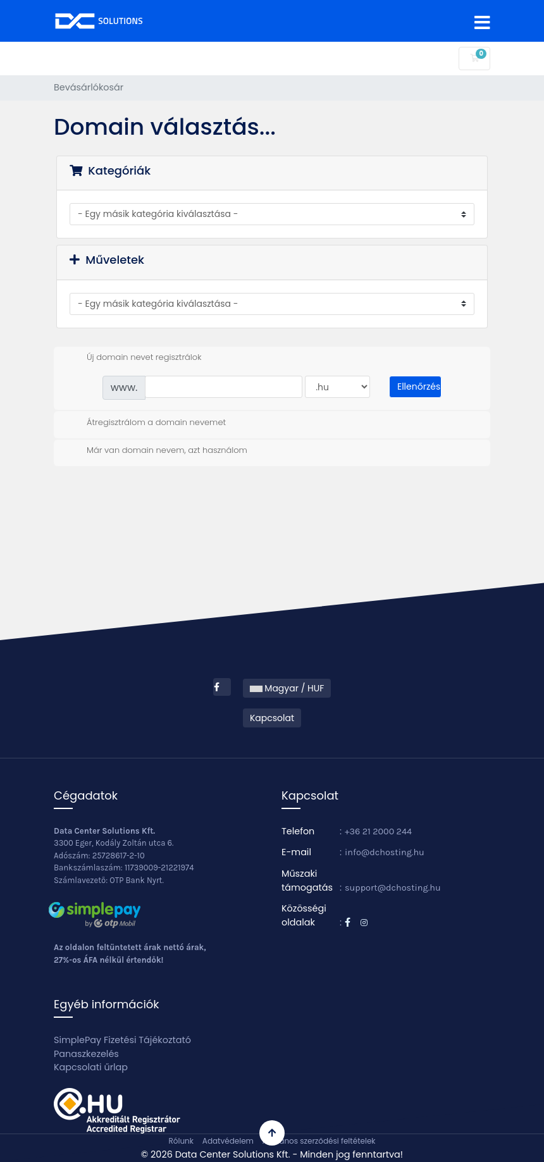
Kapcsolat (272, 718)
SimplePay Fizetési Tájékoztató (122, 1040)
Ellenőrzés (418, 386)
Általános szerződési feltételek (319, 1140)
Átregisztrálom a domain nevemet (146, 423)
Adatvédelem (228, 1140)
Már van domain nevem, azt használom (156, 450)
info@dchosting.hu (384, 852)
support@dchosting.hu (393, 887)
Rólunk (180, 1140)
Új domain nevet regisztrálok (133, 357)
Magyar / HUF (287, 688)
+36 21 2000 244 (378, 831)
